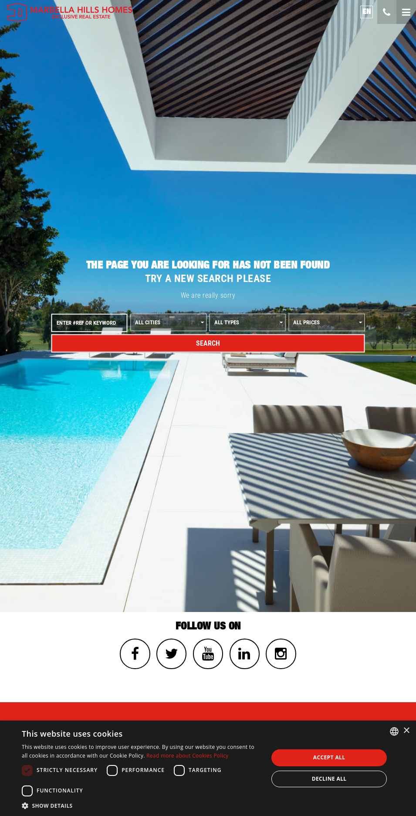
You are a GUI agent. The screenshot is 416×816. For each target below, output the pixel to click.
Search (208, 343)
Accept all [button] (329, 757)
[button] (141, 805)
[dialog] (208, 768)
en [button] (366, 11)
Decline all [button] (329, 778)
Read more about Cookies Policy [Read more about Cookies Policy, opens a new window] (187, 755)
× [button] (406, 731)
